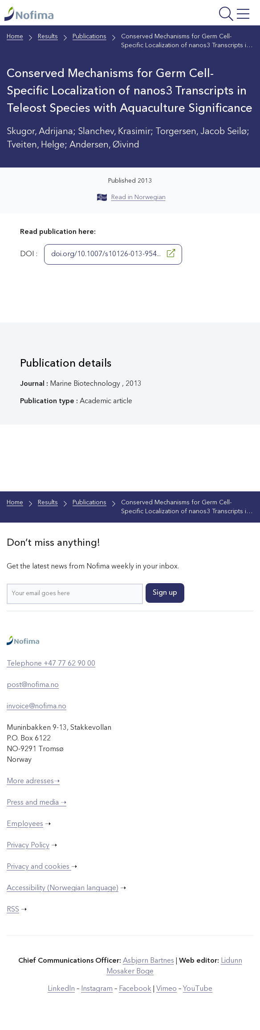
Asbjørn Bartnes (148, 961)
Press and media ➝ (36, 802)
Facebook (135, 989)
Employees (25, 824)
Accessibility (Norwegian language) (62, 888)
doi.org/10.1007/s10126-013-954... (113, 253)
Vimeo (166, 989)
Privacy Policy (28, 845)
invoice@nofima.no (36, 706)
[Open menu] (208, 14)
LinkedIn (61, 989)
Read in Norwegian (131, 197)
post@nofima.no (33, 685)
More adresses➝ (33, 781)
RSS (13, 909)
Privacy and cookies (39, 867)
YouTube (197, 989)
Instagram (97, 989)
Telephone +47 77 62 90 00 (51, 663)
